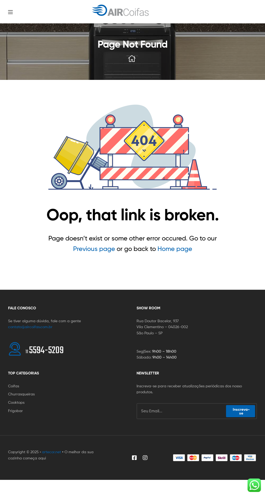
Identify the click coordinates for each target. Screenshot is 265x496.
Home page (174, 249)
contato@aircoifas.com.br (30, 326)
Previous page (94, 249)
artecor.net (51, 451)
